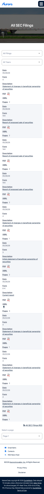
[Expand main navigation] (41, 4)
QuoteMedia (28, 480)
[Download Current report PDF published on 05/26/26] (8, 300)
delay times (38, 483)
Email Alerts (10, 448)
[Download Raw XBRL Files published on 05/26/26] (3, 306)
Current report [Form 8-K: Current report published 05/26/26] (8, 295)
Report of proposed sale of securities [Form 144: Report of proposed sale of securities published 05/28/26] (17, 122)
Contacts (9, 451)
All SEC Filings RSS (32, 425)
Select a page (8, 430)
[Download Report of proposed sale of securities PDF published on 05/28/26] (8, 127)
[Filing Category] (22, 53)
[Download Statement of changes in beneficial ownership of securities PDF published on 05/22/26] (8, 339)
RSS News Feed (12, 455)
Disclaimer (22, 472)
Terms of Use (22, 490)
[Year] (22, 62)
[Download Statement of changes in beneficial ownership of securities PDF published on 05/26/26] (8, 230)
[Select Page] (22, 436)
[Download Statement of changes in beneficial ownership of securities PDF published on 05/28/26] (8, 93)
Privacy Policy (22, 468)
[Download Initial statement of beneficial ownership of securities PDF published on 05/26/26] (8, 266)
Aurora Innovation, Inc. (18, 462)
